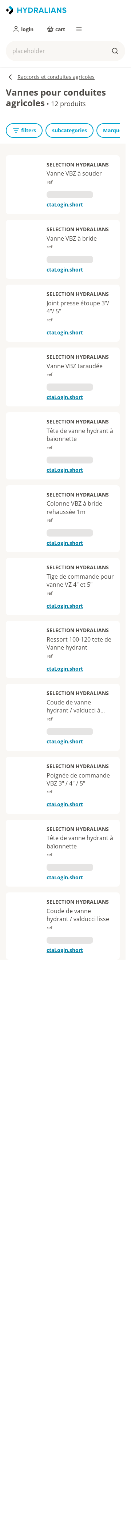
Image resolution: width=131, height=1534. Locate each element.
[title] (36, 10)
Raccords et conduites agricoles (50, 77)
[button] (65, 51)
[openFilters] (24, 130)
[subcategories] (69, 130)
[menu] (79, 29)
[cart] (56, 29)
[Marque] (112, 130)
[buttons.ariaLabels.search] (115, 51)
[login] (23, 29)
